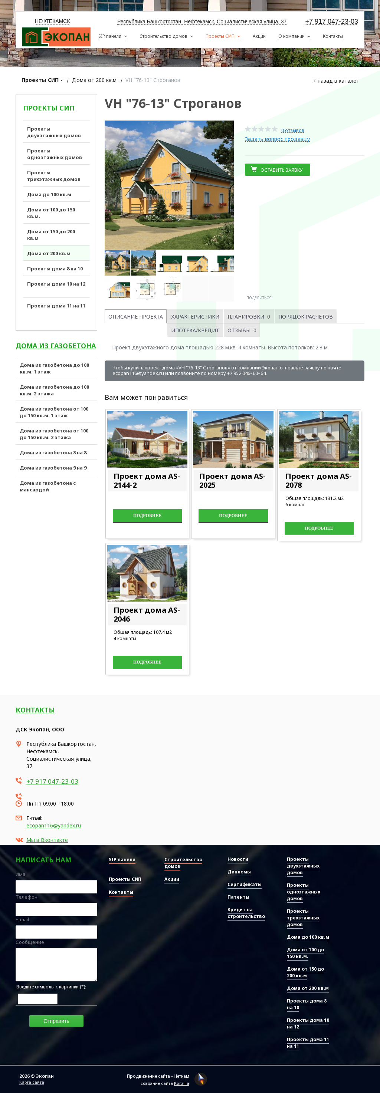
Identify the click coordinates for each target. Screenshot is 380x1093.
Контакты (35, 709)
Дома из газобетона (56, 345)
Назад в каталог (338, 80)
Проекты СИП (40, 79)
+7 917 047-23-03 (331, 22)
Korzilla (181, 1083)
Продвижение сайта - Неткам (158, 1076)
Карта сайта (31, 1082)
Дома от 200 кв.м (94, 79)
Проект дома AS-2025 (232, 480)
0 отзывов (292, 130)
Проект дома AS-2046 (147, 614)
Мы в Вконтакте (47, 839)
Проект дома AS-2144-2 (147, 480)
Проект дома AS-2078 (318, 480)
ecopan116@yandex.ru (53, 825)
